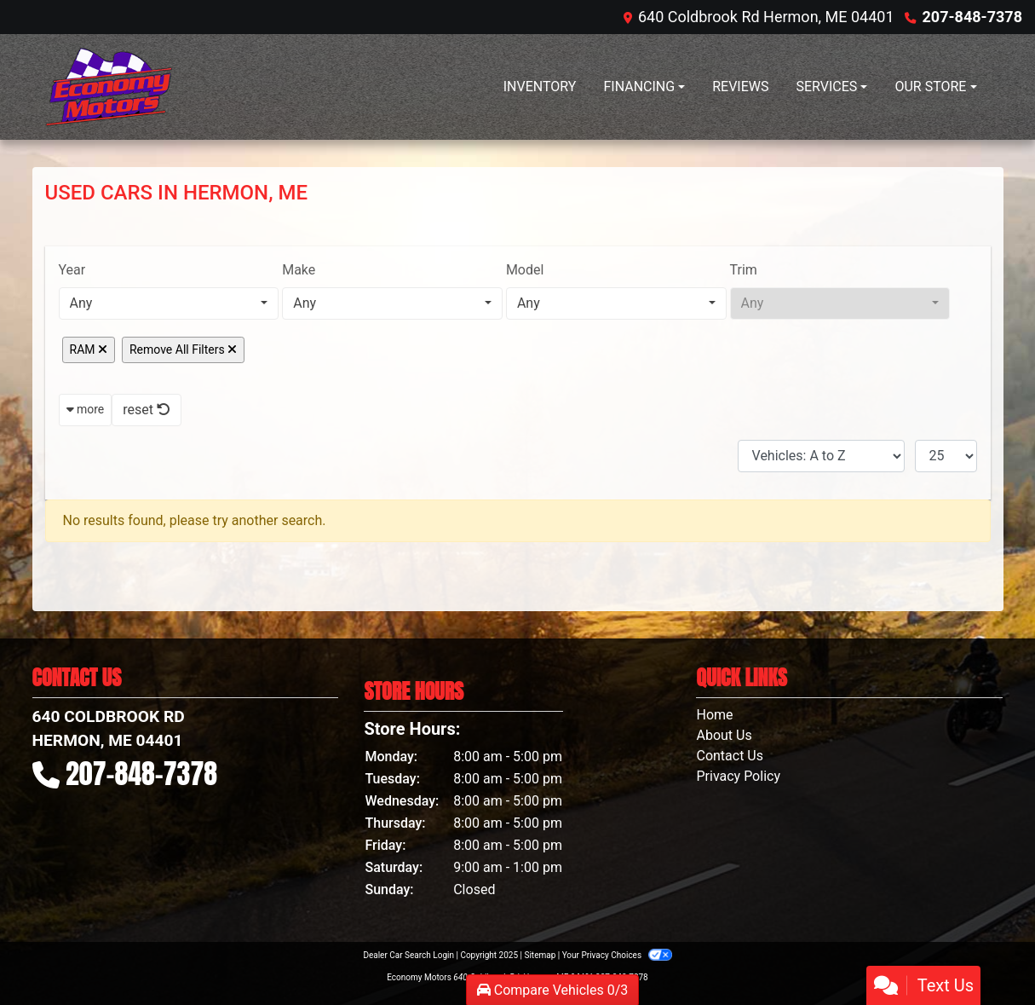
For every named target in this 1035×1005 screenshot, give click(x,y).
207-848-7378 (972, 17)
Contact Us (729, 756)
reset (146, 409)
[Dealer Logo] (109, 87)
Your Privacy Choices (617, 955)
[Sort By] (821, 456)
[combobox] (169, 303)
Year (72, 270)
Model (525, 270)
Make (298, 270)
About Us (723, 735)
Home (714, 715)
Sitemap (539, 955)
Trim (743, 270)
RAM (88, 349)
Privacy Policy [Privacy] (738, 776)
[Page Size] (946, 456)
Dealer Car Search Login (408, 955)
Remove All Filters (183, 349)
